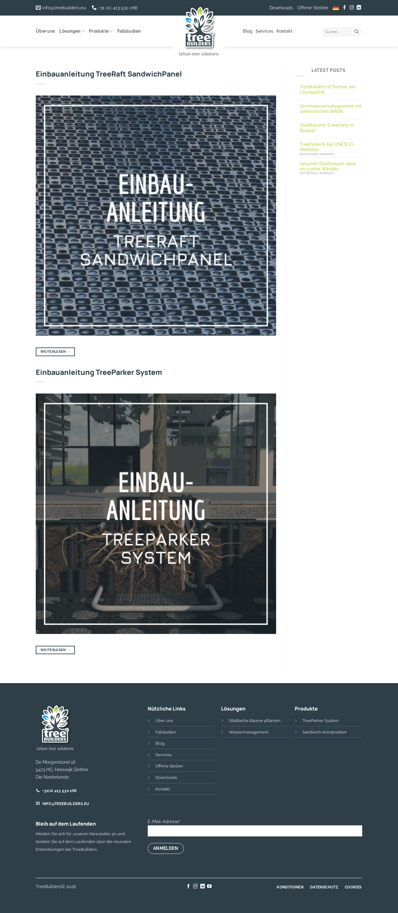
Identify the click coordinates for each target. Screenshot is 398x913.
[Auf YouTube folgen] (209, 886)
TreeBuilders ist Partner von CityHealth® (328, 89)
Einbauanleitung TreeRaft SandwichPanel (109, 74)
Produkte (101, 31)
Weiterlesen (55, 351)
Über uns (45, 31)
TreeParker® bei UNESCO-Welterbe (327, 147)
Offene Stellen (313, 7)
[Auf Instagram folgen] (351, 7)
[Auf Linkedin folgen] (358, 7)
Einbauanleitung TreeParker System (99, 372)
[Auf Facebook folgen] (344, 7)
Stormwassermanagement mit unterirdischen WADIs (331, 108)
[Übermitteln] (356, 31)
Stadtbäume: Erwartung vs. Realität (327, 127)
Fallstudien (129, 31)
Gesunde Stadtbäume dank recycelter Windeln (328, 166)
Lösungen (72, 31)
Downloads (281, 7)
